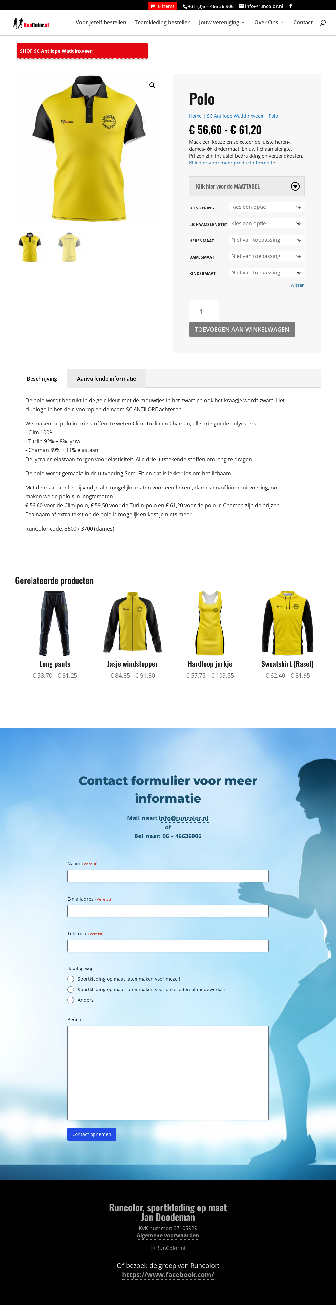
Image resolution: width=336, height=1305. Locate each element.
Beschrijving (42, 378)
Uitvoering (201, 208)
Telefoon (85, 933)
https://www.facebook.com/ (168, 1274)
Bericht (75, 1019)
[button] (152, 85)
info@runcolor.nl (184, 818)
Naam (82, 863)
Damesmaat (201, 257)
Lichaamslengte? (208, 224)
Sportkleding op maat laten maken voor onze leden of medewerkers (152, 989)
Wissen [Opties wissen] (297, 285)
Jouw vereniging (219, 24)
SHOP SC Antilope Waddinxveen (56, 51)
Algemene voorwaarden (168, 1235)
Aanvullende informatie (106, 378)
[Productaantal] (204, 311)
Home (195, 116)
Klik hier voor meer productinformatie (232, 162)
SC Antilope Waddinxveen (235, 116)
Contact (303, 24)
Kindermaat (202, 273)
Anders (86, 1000)
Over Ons (266, 24)
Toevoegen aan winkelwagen (242, 329)
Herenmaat (201, 241)
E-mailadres (89, 899)
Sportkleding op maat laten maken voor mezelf (129, 979)
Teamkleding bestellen (163, 24)
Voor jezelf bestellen (101, 24)
